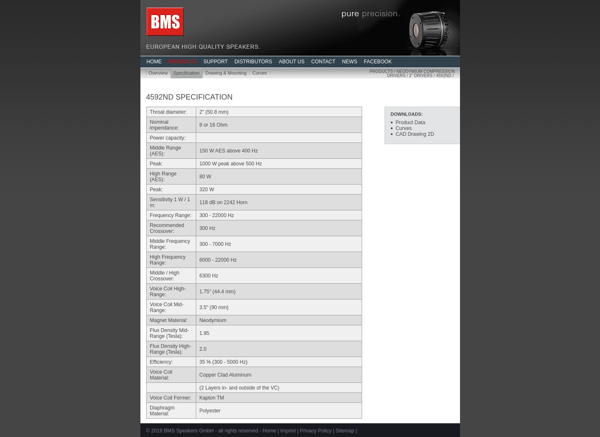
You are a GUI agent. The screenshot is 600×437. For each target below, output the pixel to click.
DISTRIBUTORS (253, 62)
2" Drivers (420, 75)
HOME (154, 62)
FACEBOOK (378, 62)
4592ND (443, 75)
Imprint (288, 431)
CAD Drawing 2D (415, 134)
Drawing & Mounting (226, 72)
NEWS (349, 62)
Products (381, 71)
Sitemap (344, 431)
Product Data (410, 122)
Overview (158, 72)
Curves (259, 72)
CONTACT (323, 62)
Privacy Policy (316, 431)
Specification (186, 72)
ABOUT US (292, 62)
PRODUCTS (182, 62)
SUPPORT (215, 62)
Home (269, 431)
